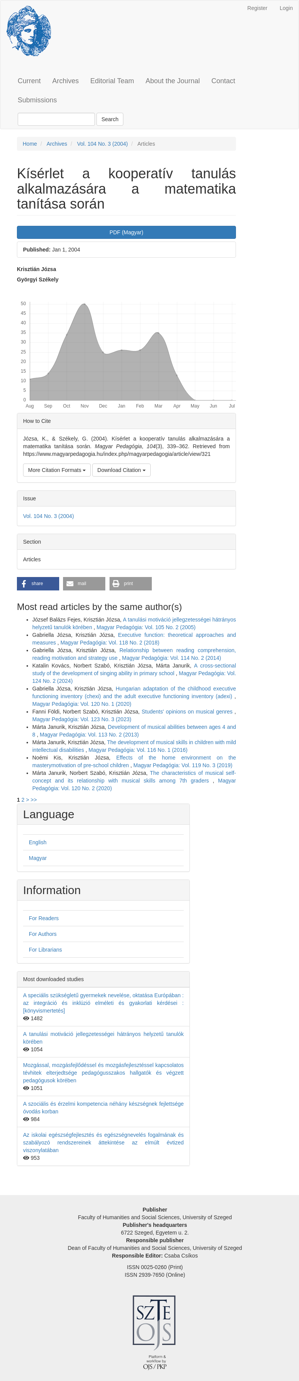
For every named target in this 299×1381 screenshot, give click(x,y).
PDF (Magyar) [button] (126, 232)
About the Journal (173, 81)
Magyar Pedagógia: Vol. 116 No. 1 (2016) (138, 750)
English (38, 842)
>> (33, 800)
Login (286, 8)
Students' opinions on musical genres (188, 712)
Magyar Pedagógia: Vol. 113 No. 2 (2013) (89, 735)
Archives (65, 81)
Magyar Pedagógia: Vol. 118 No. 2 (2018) (109, 643)
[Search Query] (56, 119)
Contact (223, 81)
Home (30, 144)
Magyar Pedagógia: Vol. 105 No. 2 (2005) (146, 627)
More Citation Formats (57, 470)
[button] (38, 583)
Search (109, 119)
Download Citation (121, 470)
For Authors (42, 934)
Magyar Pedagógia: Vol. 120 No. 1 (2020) (81, 704)
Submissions (37, 100)
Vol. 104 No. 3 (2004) (102, 144)
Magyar (38, 858)
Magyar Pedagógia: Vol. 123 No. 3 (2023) (81, 719)
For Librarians (45, 950)
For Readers (44, 918)
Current (29, 81)
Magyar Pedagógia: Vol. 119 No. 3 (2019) (183, 765)
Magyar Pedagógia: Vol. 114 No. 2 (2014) (171, 658)
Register (257, 8)
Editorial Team (112, 81)
